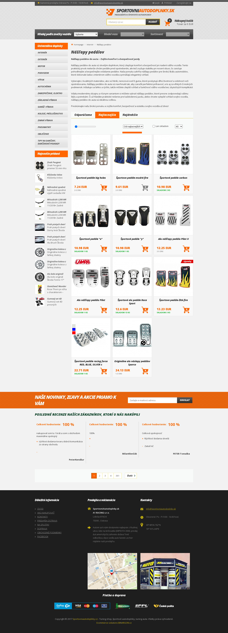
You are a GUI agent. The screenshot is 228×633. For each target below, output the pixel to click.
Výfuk (41, 79)
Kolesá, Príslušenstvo (50, 113)
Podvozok (43, 72)
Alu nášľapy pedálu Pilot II (173, 238)
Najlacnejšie (107, 115)
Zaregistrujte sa (184, 2)
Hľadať (152, 21)
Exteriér (42, 59)
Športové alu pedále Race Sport (132, 301)
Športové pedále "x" (90, 238)
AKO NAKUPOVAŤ (45, 512)
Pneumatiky (44, 127)
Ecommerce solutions (107, 622)
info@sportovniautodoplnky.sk (108, 2)
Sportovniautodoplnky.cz (85, 618)
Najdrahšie (130, 115)
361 (117, 475)
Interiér (42, 52)
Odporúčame (83, 115)
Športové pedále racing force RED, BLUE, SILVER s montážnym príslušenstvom (91, 362)
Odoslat (185, 400)
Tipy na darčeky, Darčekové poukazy (48, 142)
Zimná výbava (45, 120)
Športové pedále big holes (91, 177)
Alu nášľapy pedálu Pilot (91, 300)
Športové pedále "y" (132, 238)
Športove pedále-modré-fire (132, 177)
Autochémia (44, 86)
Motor (41, 66)
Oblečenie (43, 133)
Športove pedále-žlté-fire (173, 300)
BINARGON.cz (125, 622)
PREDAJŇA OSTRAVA (47, 520)
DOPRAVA (42, 528)
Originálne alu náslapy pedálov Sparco (132, 362)
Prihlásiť (168, 2)
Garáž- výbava (45, 106)
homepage (78, 44)
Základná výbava (47, 100)
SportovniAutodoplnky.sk (140, 12)
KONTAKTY (42, 516)
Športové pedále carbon (173, 177)
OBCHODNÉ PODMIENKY (49, 532)
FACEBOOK (42, 536)
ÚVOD (40, 508)
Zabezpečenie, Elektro (50, 93)
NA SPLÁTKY (43, 524)
